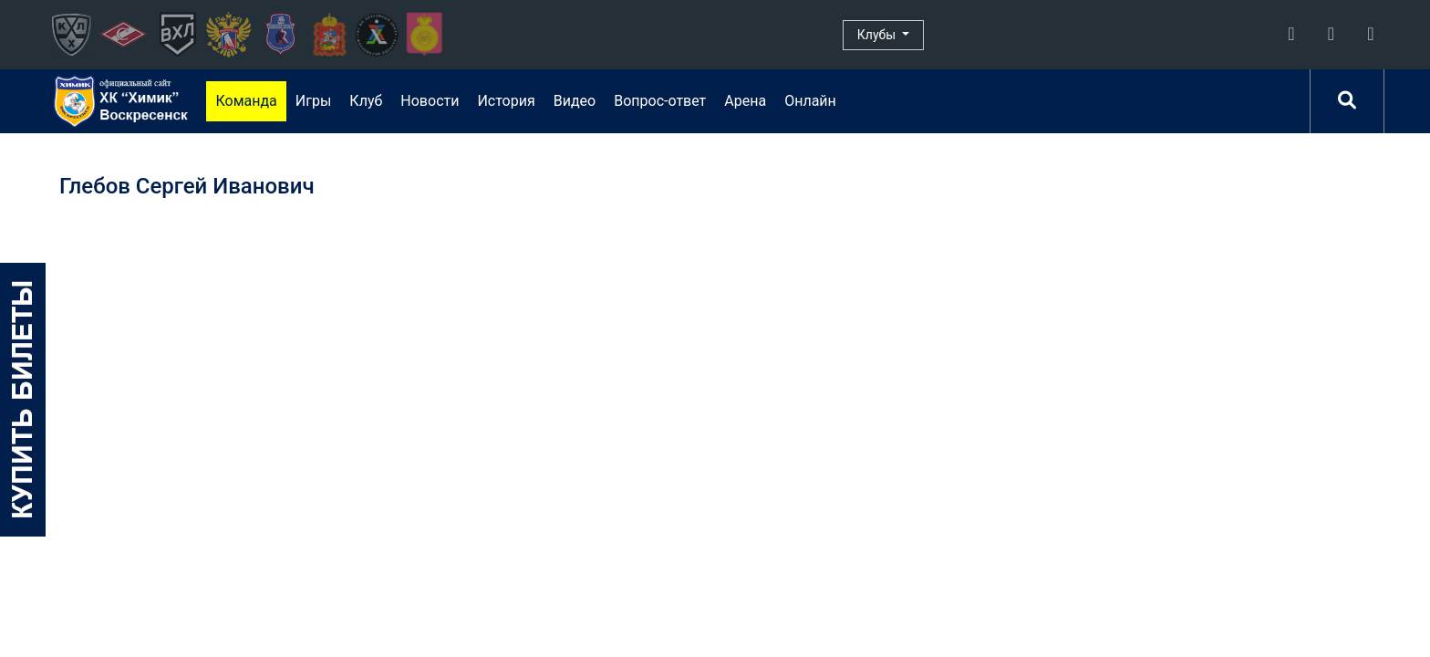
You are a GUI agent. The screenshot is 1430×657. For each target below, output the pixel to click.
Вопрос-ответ (660, 101)
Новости (429, 101)
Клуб (365, 101)
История (505, 101)
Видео (575, 101)
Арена (745, 101)
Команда (245, 101)
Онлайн (810, 101)
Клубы (878, 34)
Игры (313, 101)
